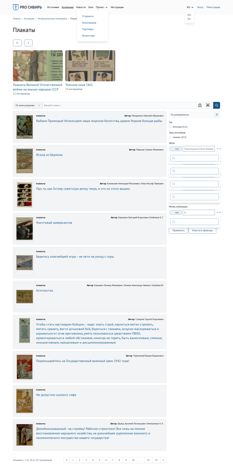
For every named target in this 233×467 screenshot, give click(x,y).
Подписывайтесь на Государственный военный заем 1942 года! (82, 361)
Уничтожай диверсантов (54, 222)
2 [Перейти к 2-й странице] (79, 460)
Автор (172, 143)
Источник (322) (180, 126)
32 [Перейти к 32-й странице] (148, 460)
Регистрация (213, 7)
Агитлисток (44, 290)
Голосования (89, 22)
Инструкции (117, 7)
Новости (81, 7)
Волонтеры (88, 35)
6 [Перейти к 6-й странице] (106, 460)
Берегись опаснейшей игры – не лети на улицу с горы (75, 256)
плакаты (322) (179, 137)
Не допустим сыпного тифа (56, 395)
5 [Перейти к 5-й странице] (99, 460)
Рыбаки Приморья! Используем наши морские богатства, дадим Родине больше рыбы (99, 121)
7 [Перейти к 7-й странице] (112, 460)
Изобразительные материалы (52, 18)
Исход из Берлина (49, 155)
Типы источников (177, 132)
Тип (170, 122)
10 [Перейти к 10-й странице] (133, 460)
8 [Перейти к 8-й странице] (119, 460)
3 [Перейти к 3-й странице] (86, 460)
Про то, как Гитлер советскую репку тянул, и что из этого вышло (83, 189)
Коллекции (67, 7)
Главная (17, 18)
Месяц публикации (178, 206)
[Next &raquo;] (163, 460)
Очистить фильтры (202, 230)
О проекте (88, 16)
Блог (90, 7)
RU (189, 18)
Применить (178, 230)
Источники (53, 7)
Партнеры (87, 29)
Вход (200, 7)
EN (189, 14)
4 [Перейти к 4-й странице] (93, 460)
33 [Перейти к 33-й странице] (156, 460)
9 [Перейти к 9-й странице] (126, 460)
